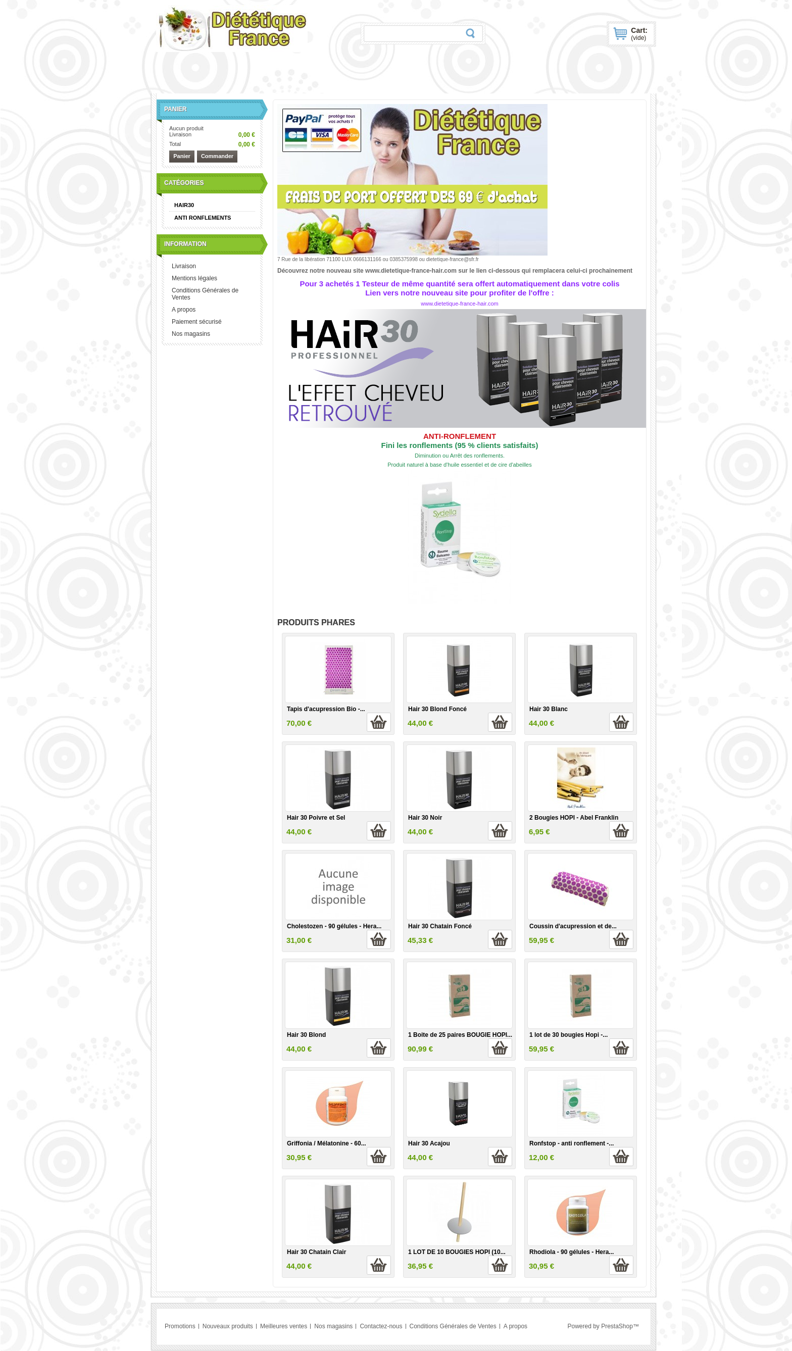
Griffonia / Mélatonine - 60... (326, 1143)
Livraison (184, 266)
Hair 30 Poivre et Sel (316, 817)
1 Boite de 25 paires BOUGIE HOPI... (460, 1034)
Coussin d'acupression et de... (573, 926)
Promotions (180, 1326)
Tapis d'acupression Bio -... (326, 709)
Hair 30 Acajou (429, 1143)
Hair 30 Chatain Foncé (440, 926)
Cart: (639, 33)
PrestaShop (617, 1326)
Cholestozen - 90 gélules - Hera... (334, 926)
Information (185, 243)
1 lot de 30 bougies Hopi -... (568, 1034)
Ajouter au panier (379, 722)
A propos (183, 309)
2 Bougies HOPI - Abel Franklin (573, 817)
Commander (217, 156)
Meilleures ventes (283, 1326)
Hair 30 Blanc (548, 709)
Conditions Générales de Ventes (205, 294)
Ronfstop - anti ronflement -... (571, 1143)
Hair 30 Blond (306, 1034)
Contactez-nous (381, 1326)
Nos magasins (191, 333)
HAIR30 (184, 205)
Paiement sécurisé (197, 321)
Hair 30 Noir (425, 817)
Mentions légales (194, 278)
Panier (175, 109)
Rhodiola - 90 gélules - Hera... (571, 1252)
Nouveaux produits (228, 1326)
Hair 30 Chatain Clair (316, 1252)
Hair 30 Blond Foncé (437, 709)
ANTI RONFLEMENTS (202, 218)
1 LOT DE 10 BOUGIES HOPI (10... (457, 1252)
